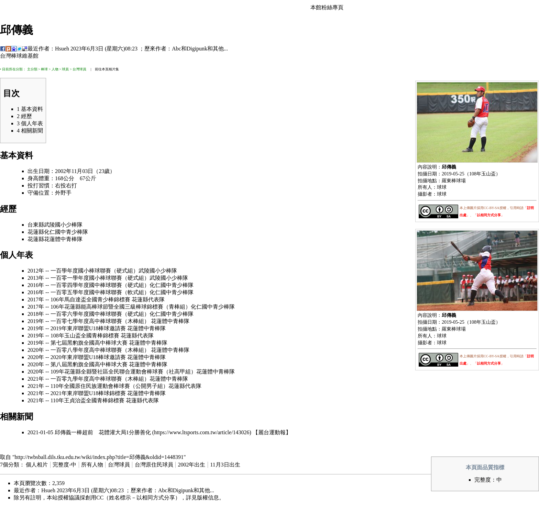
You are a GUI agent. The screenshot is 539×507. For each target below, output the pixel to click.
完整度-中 (64, 465)
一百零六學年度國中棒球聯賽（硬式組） (100, 314)
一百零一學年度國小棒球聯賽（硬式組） (100, 278)
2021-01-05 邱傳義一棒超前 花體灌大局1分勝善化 (89, 432)
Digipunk (197, 48)
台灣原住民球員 (154, 465)
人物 (55, 69)
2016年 (36, 285)
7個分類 (9, 465)
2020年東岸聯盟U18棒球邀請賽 (88, 357)
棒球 (44, 69)
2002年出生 (191, 465)
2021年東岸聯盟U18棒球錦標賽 (88, 393)
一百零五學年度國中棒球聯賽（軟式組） (100, 292)
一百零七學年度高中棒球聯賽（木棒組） (100, 321)
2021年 (36, 379)
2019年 (36, 321)
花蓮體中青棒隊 (63, 239)
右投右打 (66, 185)
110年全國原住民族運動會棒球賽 (90, 386)
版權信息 (208, 497)
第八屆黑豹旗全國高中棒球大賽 (89, 364)
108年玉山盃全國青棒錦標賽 (85, 335)
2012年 (36, 271)
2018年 (36, 314)
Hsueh (62, 48)
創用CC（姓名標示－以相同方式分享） (132, 497)
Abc (176, 48)
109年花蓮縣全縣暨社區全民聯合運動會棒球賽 (107, 372)
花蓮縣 (36, 232)
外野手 (63, 193)
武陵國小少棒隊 (63, 225)
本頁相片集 (110, 69)
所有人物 (92, 465)
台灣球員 (79, 69)
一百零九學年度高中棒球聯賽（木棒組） (100, 379)
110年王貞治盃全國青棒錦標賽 (87, 400)
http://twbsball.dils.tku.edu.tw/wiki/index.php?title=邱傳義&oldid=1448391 (99, 457)
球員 (65, 69)
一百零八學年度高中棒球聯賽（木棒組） (100, 350)
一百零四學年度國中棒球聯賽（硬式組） (100, 285)
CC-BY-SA (491, 208)
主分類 (32, 69)
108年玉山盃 (482, 173)
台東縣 (36, 225)
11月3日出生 (225, 465)
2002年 (63, 171)
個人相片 (37, 465)
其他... (220, 48)
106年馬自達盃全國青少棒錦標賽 (90, 299)
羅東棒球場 (454, 180)
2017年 (36, 299)
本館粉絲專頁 (326, 7)
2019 (446, 173)
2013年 (36, 278)
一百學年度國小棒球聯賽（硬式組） (95, 271)
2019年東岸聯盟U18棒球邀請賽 (88, 328)
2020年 (36, 350)
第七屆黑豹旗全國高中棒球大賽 (89, 343)
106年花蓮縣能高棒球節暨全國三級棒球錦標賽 (107, 307)
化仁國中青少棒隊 (66, 232)
